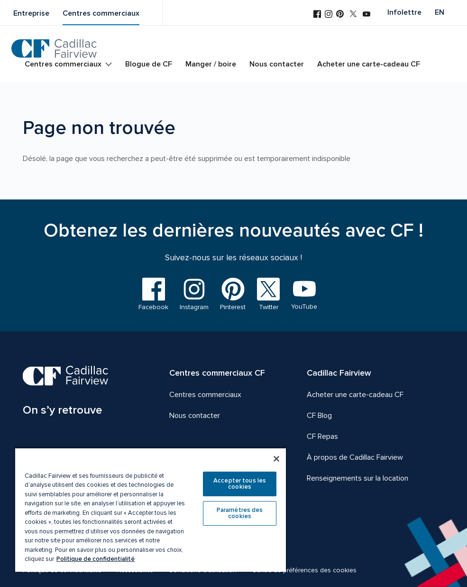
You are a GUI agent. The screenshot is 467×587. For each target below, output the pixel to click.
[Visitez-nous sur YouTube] (366, 15)
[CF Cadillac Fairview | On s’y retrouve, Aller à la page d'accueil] (66, 392)
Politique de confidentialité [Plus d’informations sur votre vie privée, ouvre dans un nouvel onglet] (95, 559)
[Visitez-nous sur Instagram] (328, 15)
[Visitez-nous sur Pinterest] (340, 14)
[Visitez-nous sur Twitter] (353, 14)
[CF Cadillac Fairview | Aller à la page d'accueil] (54, 48)
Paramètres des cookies (240, 513)
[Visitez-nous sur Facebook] (317, 15)
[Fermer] (276, 459)
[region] (150, 509)
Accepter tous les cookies (239, 484)
